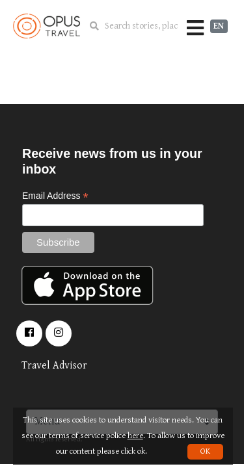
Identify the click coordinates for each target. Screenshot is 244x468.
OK (205, 451)
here (135, 436)
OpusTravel (46, 26)
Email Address (55, 196)
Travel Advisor (54, 365)
